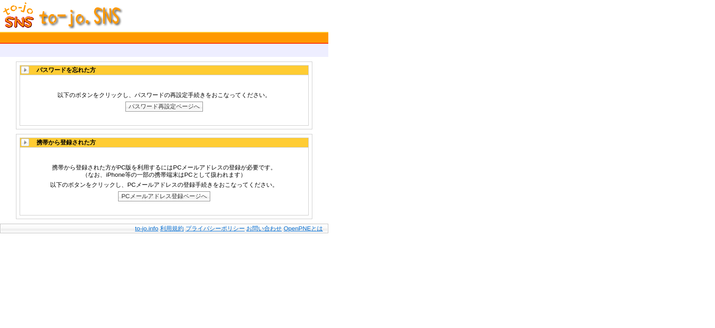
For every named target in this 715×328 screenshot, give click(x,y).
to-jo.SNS (54, 16)
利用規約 (172, 228)
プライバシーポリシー (215, 228)
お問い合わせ (264, 228)
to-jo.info (146, 228)
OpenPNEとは (303, 228)
